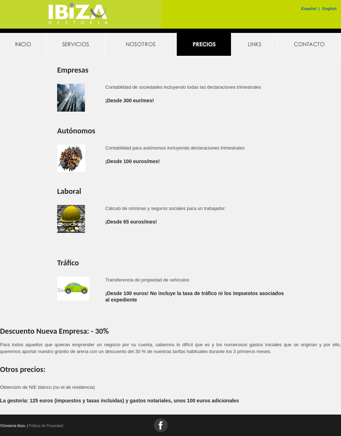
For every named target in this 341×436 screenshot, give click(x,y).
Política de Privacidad (46, 426)
